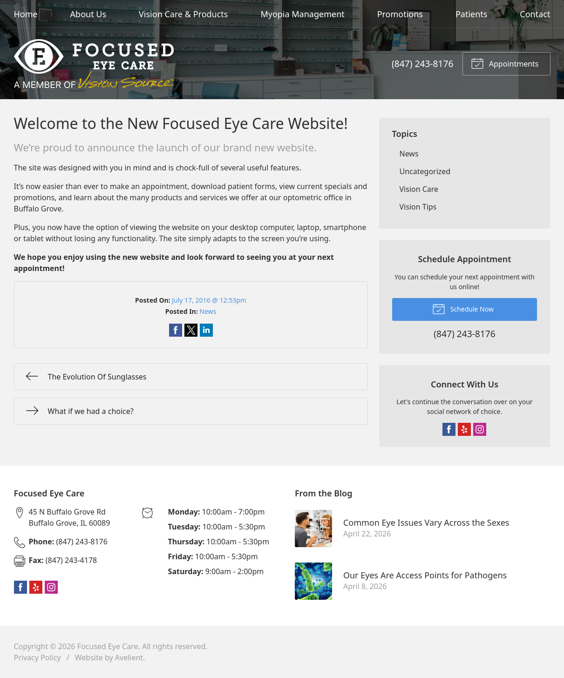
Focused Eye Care (107, 646)
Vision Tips (418, 207)
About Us (88, 14)
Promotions (400, 14)
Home (26, 14)
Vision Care (419, 189)
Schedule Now (463, 308)
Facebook (448, 429)
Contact (535, 14)
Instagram (479, 429)
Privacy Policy (37, 657)
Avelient (129, 657)
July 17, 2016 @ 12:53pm (209, 300)
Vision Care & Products (183, 14)
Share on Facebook (175, 330)
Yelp (464, 429)
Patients (471, 14)
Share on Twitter (190, 330)
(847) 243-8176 (422, 63)
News (207, 311)
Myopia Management (302, 14)
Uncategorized (425, 171)
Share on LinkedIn (206, 330)
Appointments (505, 62)
